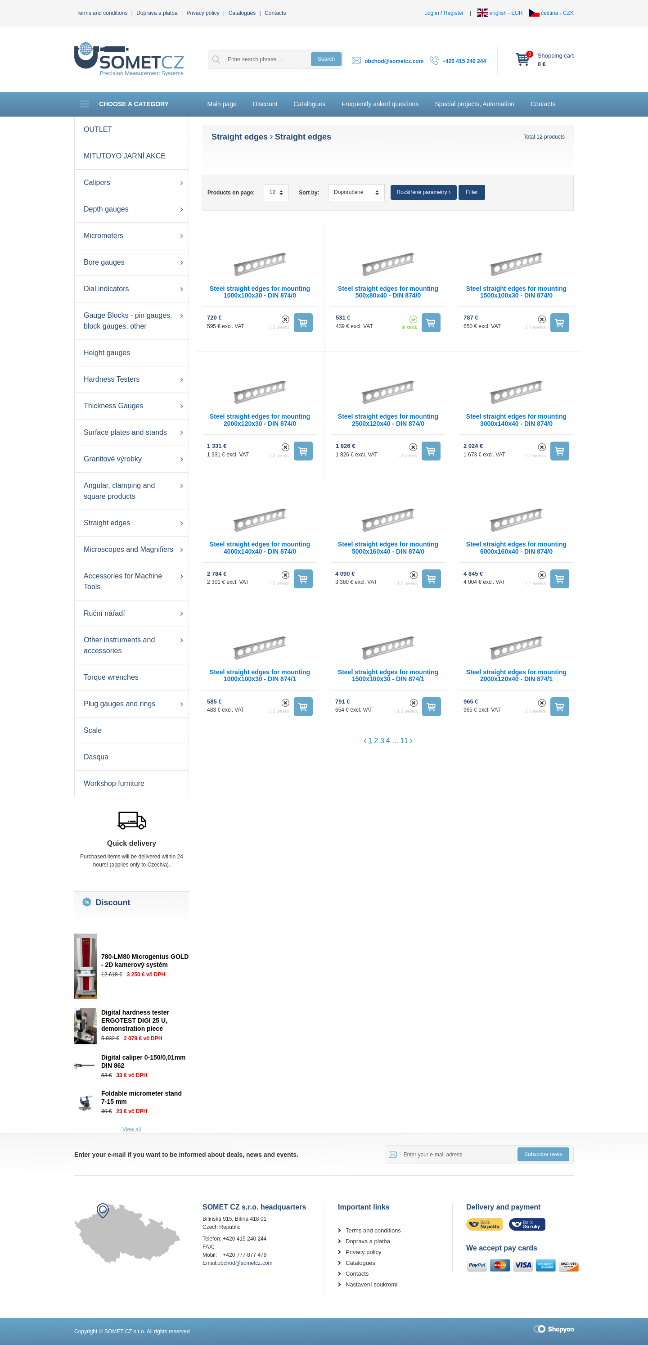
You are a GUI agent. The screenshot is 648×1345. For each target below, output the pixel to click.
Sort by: (309, 193)
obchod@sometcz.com (393, 61)
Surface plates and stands (125, 432)
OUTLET (98, 129)
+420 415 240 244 (464, 61)
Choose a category (124, 104)
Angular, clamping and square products (119, 491)
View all (131, 1129)
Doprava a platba (156, 13)
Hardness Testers (112, 379)
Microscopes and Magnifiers (128, 549)
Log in (431, 13)
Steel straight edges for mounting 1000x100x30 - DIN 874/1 (260, 675)
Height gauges (107, 353)
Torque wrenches (111, 677)
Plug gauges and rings (119, 704)
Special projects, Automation (474, 104)
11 (404, 741)
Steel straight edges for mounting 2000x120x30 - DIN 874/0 (260, 420)
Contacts (275, 13)
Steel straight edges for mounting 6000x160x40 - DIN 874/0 (516, 548)
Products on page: (231, 193)
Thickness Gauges (114, 406)
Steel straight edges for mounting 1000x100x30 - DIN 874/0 (260, 292)
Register (454, 13)
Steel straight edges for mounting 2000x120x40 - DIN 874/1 (516, 675)
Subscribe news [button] (543, 1154)
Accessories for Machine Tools (123, 581)
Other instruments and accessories (119, 645)
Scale (93, 730)
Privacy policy (202, 13)
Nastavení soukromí (372, 1284)
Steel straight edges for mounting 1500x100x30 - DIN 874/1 (388, 675)
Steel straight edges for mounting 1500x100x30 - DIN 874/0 (516, 292)
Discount (265, 104)
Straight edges (107, 523)
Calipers (97, 182)
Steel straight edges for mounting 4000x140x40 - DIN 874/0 (260, 548)
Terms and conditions (101, 13)
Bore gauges (104, 262)
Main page (222, 104)
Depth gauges (106, 209)
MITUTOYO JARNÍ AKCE (125, 156)
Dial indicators (106, 289)
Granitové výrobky (113, 459)
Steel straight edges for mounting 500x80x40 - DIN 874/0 (388, 292)
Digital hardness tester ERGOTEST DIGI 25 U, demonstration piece (135, 1020)
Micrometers (103, 235)
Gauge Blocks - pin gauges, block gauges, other (128, 320)
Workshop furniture (114, 783)
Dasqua (96, 757)
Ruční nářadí (104, 613)
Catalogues (242, 13)
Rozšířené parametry (423, 192)
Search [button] (326, 59)
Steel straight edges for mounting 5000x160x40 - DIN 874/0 (388, 548)
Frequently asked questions (380, 104)
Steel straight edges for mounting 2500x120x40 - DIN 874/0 (388, 420)
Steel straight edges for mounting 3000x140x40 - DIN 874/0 (516, 420)
